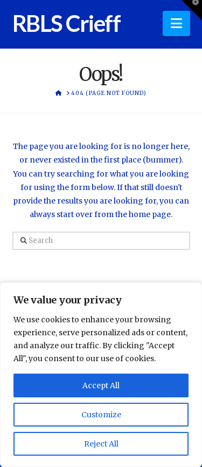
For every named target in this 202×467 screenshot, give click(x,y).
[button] (176, 23)
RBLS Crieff (66, 23)
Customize (101, 414)
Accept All (101, 385)
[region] (101, 374)
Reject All (101, 444)
